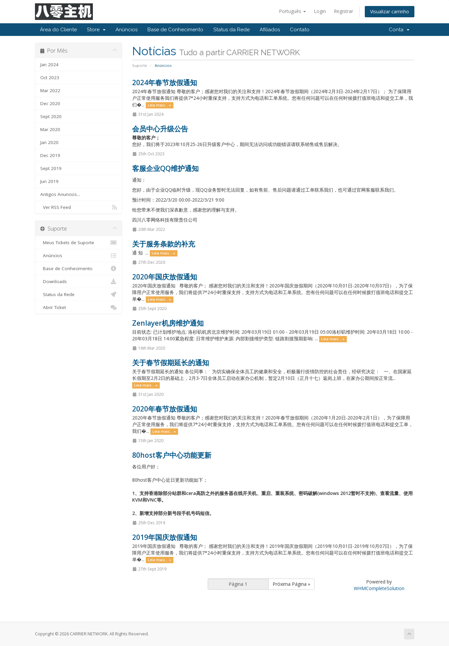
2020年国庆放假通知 (164, 276)
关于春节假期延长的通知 (170, 362)
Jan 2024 (49, 65)
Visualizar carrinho (389, 11)
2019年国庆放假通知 (164, 537)
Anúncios (126, 30)
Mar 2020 (50, 129)
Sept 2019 (51, 168)
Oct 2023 (49, 78)
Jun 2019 (49, 181)
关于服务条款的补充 (163, 243)
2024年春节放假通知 (164, 82)
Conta (399, 30)
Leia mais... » (159, 105)
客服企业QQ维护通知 (165, 168)
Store (96, 30)
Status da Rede (231, 30)
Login (320, 11)
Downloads (78, 281)
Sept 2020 (51, 116)
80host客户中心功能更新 (171, 455)
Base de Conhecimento (175, 30)
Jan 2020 (49, 142)
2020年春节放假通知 (164, 408)
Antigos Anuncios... (60, 194)
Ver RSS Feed (78, 207)
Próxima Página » (291, 584)
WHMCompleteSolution (379, 588)
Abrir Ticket (78, 307)
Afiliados (270, 30)
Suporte (139, 65)
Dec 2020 (50, 103)
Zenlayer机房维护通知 (168, 323)
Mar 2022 (50, 90)
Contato (300, 30)
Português (292, 11)
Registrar (343, 11)
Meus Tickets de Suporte (78, 242)
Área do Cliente (58, 30)
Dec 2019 (50, 155)
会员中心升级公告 (160, 128)
